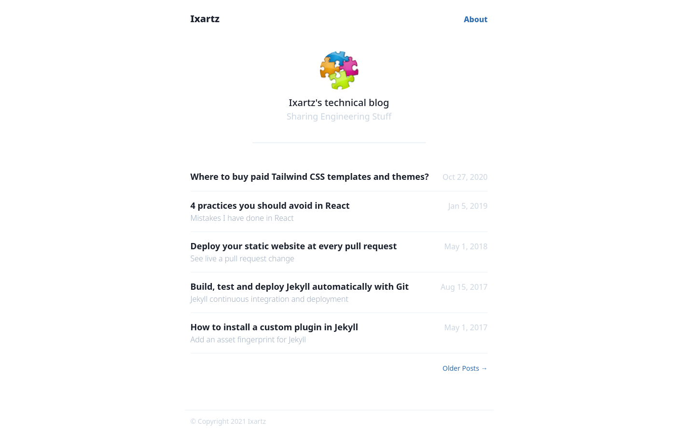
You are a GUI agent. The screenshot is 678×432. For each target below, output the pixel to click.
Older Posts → (465, 368)
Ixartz (205, 18)
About (475, 19)
